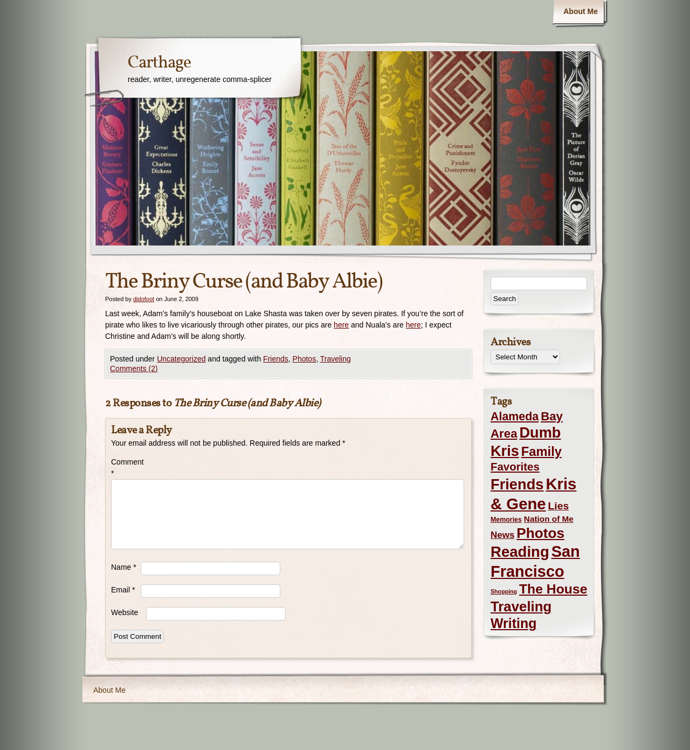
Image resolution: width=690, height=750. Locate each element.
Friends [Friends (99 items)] (517, 484)
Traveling (335, 358)
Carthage (159, 63)
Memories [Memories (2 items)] (506, 519)
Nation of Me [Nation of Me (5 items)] (549, 518)
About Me (580, 11)
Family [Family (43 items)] (541, 451)
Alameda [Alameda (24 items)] (515, 416)
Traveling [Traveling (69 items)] (521, 606)
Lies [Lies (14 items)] (558, 506)
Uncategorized (181, 358)
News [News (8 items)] (502, 535)
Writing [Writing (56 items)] (513, 623)
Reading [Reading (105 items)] (520, 551)
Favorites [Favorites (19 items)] (515, 467)
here (341, 325)
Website (124, 612)
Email (123, 589)
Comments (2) (134, 368)
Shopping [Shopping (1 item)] (504, 591)
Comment (126, 468)
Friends (275, 358)
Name (123, 567)
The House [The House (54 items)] (553, 589)
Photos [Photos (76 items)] (540, 533)
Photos (304, 358)
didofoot (143, 299)
